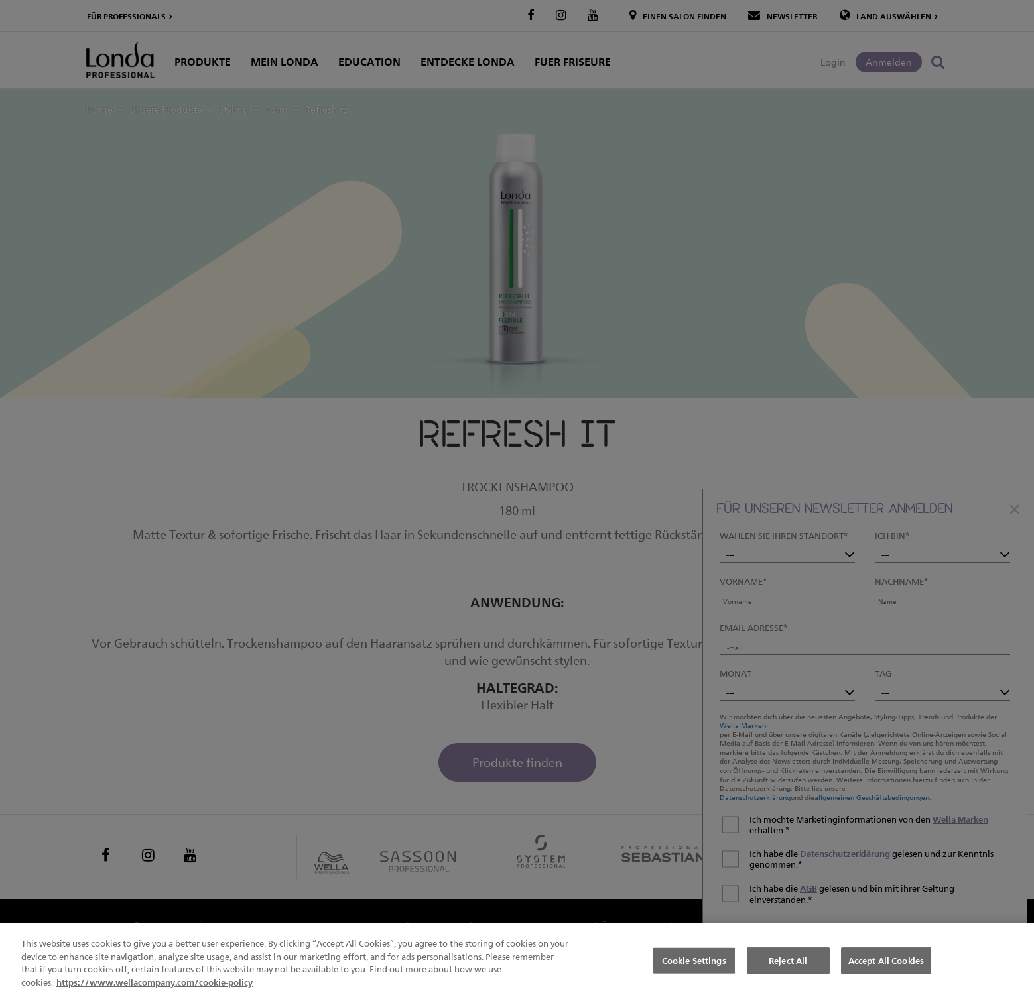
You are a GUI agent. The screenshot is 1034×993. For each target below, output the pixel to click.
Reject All (788, 972)
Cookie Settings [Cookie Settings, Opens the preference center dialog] (694, 972)
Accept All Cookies (886, 972)
